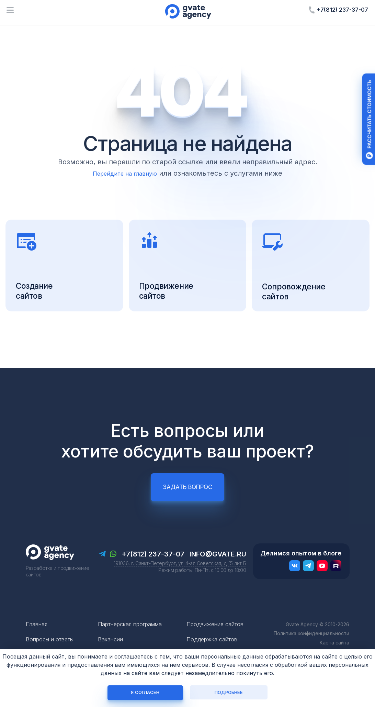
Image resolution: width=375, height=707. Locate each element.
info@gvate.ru (218, 565)
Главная (36, 635)
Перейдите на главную (125, 173)
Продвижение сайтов (214, 635)
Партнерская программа (130, 635)
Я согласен (146, 692)
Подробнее (228, 692)
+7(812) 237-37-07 (342, 9)
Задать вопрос (187, 498)
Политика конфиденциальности (311, 645)
